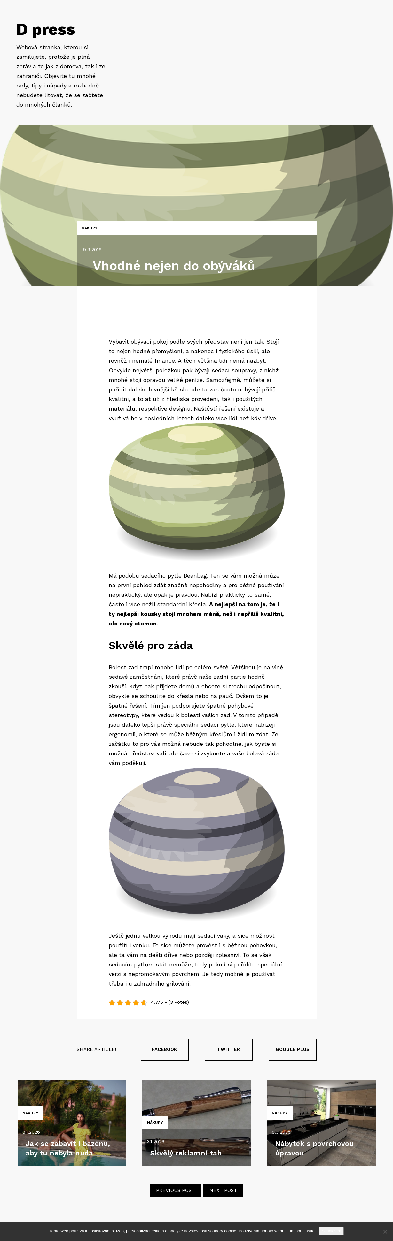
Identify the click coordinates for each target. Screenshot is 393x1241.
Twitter (228, 1049)
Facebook (164, 1049)
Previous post (175, 1190)
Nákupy (90, 228)
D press (45, 29)
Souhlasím (331, 1231)
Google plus (293, 1049)
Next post (223, 1190)
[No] (385, 1232)
